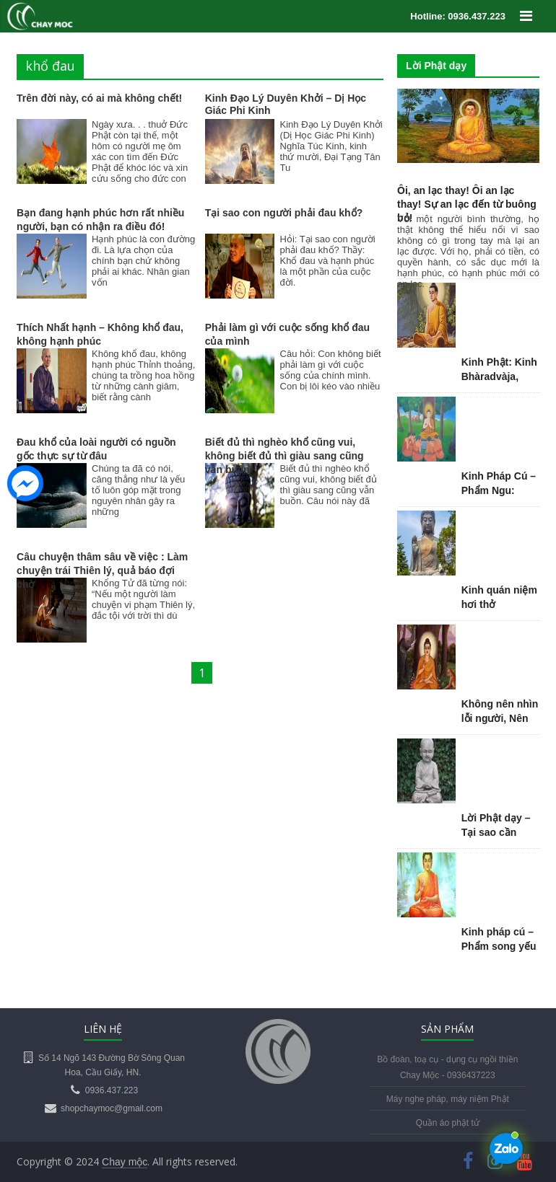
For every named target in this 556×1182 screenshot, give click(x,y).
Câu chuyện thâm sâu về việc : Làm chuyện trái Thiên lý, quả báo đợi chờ (102, 570)
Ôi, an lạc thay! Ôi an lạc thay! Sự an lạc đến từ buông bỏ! (467, 204)
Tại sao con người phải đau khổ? (284, 213)
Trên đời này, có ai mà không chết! (99, 98)
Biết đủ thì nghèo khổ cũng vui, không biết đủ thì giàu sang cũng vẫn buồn (284, 455)
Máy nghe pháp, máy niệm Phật (447, 1099)
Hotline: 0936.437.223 (457, 16)
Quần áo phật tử (447, 1123)
